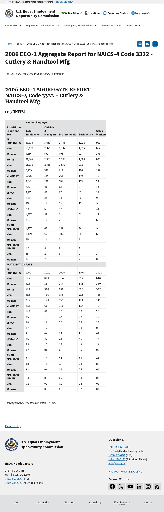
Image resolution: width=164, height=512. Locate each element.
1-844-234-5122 (13, 483)
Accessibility (95, 502)
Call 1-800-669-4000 (119, 447)
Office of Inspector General (122, 503)
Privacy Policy (42, 502)
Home (9, 43)
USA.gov (148, 502)
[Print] (140, 44)
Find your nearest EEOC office (125, 471)
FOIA (16, 502)
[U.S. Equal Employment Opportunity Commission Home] (36, 13)
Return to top (13, 426)
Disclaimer (69, 502)
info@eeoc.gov (116, 463)
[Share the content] (155, 44)
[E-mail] (147, 44)
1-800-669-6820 (13, 479)
